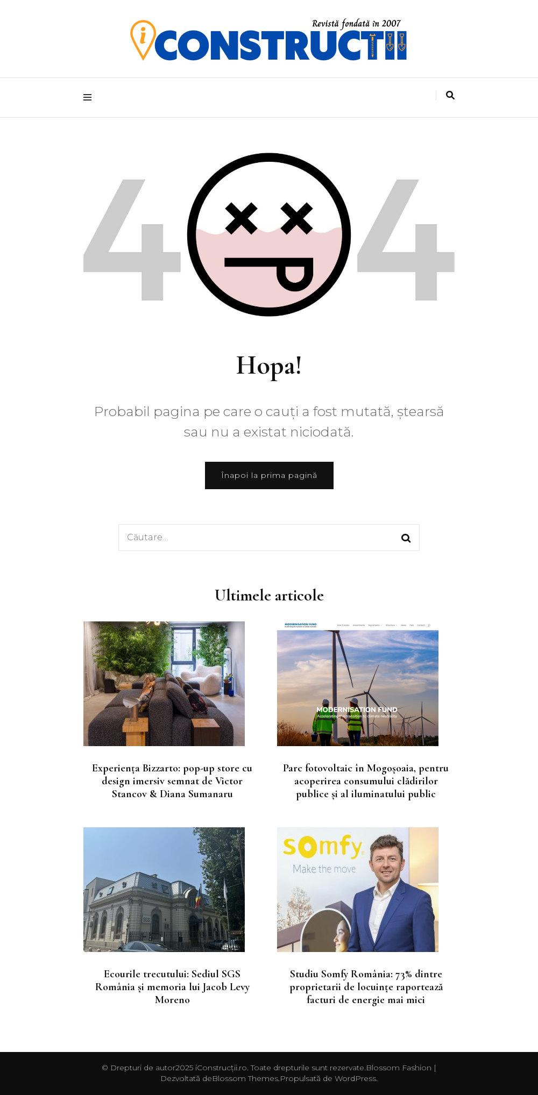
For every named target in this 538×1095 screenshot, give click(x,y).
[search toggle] (450, 95)
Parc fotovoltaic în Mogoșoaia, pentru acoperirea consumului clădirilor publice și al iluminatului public (366, 781)
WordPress (355, 1078)
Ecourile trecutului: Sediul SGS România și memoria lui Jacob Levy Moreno (172, 987)
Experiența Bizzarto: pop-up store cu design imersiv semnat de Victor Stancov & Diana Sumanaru (172, 781)
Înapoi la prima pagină (269, 475)
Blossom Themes (245, 1078)
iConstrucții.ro (221, 1067)
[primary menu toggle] (90, 97)
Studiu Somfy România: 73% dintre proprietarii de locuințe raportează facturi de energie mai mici (366, 987)
